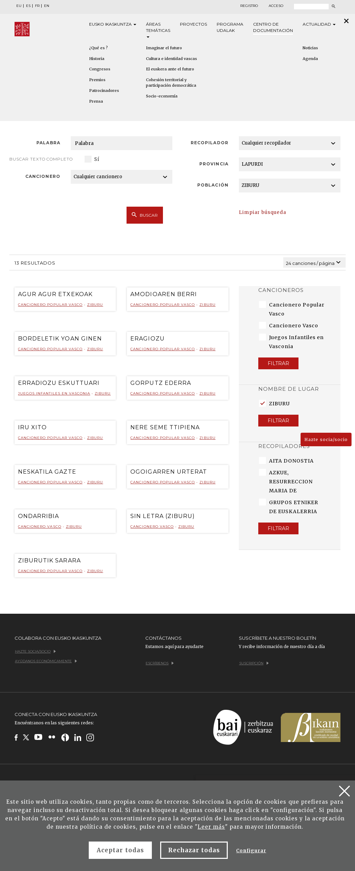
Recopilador (209, 142)
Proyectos (193, 24)
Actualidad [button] (319, 24)
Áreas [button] (158, 29)
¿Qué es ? (98, 47)
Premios (97, 79)
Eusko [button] (112, 24)
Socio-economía (162, 96)
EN (46, 6)
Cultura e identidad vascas (171, 58)
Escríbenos (160, 663)
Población (212, 185)
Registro (249, 6)
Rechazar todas (194, 850)
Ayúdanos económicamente (46, 661)
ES (28, 6)
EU (18, 6)
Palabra (48, 142)
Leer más (211, 826)
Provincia (213, 163)
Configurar (251, 851)
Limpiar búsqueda (263, 212)
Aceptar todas (120, 850)
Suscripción (254, 663)
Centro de (273, 27)
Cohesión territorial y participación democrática (171, 82)
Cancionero (42, 176)
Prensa (96, 101)
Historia (96, 58)
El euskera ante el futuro (170, 69)
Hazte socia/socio (326, 439)
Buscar (145, 215)
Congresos (99, 69)
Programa (230, 27)
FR (37, 6)
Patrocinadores (104, 90)
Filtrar (278, 363)
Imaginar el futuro (164, 47)
